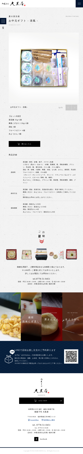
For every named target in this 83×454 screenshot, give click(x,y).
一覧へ (3, 23)
